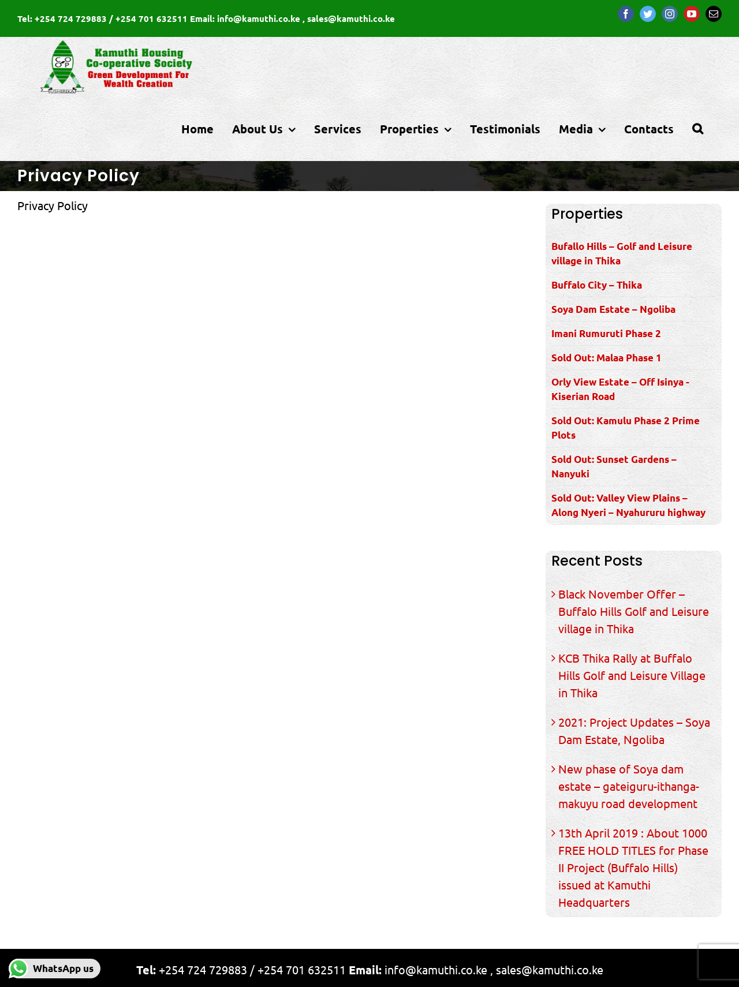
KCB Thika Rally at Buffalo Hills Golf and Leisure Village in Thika (632, 675)
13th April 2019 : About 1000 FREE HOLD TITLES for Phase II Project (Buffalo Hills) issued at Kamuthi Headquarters (633, 867)
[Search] (697, 128)
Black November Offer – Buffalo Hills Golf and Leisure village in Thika (633, 610)
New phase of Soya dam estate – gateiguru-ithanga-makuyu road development (628, 785)
